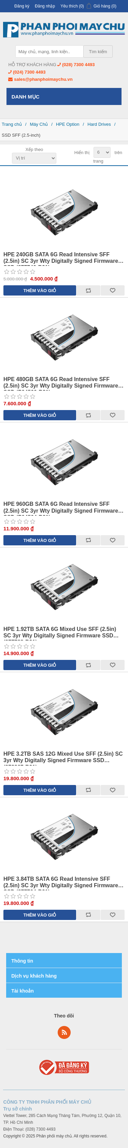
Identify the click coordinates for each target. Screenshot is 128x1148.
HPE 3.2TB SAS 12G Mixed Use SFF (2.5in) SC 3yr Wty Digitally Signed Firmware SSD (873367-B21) (63, 757)
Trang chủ (12, 124)
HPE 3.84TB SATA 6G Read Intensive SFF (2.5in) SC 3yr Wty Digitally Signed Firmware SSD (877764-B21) (60, 882)
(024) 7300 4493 (29, 72)
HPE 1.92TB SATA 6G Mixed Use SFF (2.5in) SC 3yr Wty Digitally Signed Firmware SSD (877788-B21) (59, 632)
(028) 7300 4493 (78, 64)
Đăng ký (21, 6)
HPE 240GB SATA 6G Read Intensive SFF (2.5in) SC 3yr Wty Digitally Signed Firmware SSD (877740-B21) (60, 258)
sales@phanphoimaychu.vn (43, 79)
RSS (64, 1032)
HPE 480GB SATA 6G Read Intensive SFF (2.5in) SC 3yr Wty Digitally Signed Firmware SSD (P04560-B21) (60, 382)
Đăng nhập (45, 6)
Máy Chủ (39, 124)
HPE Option (68, 124)
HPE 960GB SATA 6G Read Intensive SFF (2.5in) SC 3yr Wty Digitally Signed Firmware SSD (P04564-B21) (60, 507)
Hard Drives (99, 124)
